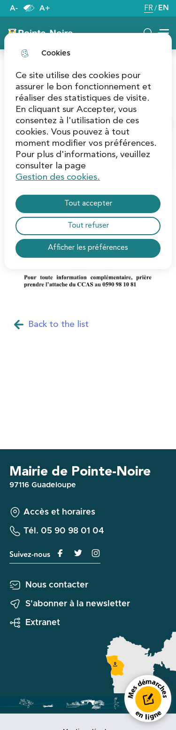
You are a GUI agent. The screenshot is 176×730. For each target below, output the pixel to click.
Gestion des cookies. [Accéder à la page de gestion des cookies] (57, 177)
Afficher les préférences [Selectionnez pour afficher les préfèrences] (88, 248)
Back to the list (51, 325)
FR (148, 9)
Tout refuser (88, 226)
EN (163, 8)
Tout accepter (88, 203)
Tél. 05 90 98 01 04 (63, 531)
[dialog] (87, 151)
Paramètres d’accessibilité (28, 8)
